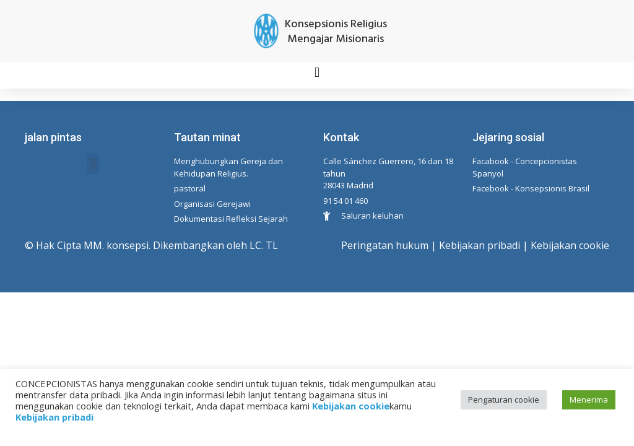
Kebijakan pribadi (479, 245)
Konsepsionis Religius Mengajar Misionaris (336, 31)
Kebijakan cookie (570, 245)
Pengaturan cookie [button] (503, 399)
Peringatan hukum (384, 245)
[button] (317, 72)
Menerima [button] (589, 399)
